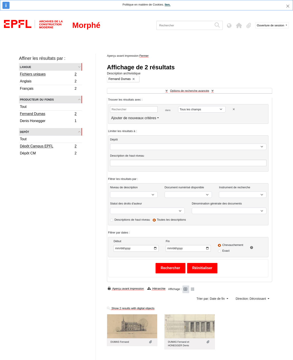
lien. (167, 4)
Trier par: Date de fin (211, 298)
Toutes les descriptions (171, 219)
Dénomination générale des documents (217, 203)
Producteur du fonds (37, 99)
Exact (226, 250)
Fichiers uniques (48, 75)
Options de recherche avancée (189, 90)
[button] (239, 25)
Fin (168, 241)
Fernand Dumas (48, 114)
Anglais (48, 82)
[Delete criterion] (234, 109)
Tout (23, 107)
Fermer (144, 55)
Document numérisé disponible (184, 187)
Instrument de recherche (234, 187)
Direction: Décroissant (251, 298)
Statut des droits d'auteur (126, 203)
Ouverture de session (271, 25)
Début (117, 241)
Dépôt (114, 139)
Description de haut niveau (127, 155)
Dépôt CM (48, 154)
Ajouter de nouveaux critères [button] (133, 118)
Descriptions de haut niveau (132, 219)
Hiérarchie (156, 288)
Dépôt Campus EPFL (48, 147)
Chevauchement (232, 245)
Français (48, 89)
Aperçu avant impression (126, 288)
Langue (25, 67)
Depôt (24, 132)
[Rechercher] (184, 25)
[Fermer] (288, 6)
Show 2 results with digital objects (130, 308)
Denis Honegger (48, 121)
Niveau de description (124, 187)
